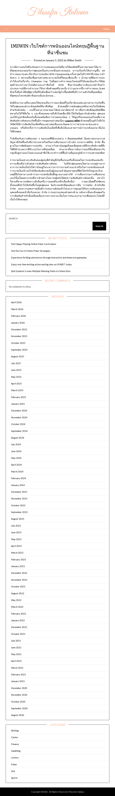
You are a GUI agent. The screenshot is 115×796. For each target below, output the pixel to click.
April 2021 (16, 661)
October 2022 (18, 586)
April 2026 (16, 302)
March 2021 (17, 667)
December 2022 (19, 573)
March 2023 (17, 552)
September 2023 (19, 512)
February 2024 (18, 478)
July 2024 (16, 444)
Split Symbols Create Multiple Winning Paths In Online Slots (41, 271)
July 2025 (16, 363)
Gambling (16, 750)
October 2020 (18, 701)
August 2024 (17, 437)
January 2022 (18, 620)
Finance (15, 744)
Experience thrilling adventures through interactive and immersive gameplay (49, 257)
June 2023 (16, 532)
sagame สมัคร (72, 120)
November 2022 (19, 579)
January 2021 (18, 681)
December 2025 (19, 329)
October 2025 (18, 343)
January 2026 (18, 322)
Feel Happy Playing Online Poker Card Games (33, 244)
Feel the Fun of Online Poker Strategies (30, 250)
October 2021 (18, 634)
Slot (13, 771)
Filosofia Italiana (57, 12)
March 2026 (17, 309)
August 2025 (17, 356)
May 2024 (16, 458)
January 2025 (18, 403)
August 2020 (17, 715)
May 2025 (16, 376)
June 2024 (16, 451)
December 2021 (19, 627)
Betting (15, 730)
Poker (14, 764)
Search (13, 218)
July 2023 (16, 525)
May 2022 (16, 600)
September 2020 (19, 708)
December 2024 (19, 410)
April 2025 (16, 383)
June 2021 (16, 647)
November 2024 (19, 417)
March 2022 (17, 606)
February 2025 (18, 397)
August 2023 (17, 518)
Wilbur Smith (74, 60)
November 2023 (19, 498)
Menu (106, 28)
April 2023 (16, 546)
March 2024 (17, 471)
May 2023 (16, 539)
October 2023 (18, 505)
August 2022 (17, 593)
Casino (14, 737)
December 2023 (19, 491)
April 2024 (16, 464)
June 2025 (16, 370)
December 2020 (19, 688)
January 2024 (18, 485)
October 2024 (18, 424)
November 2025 (19, 336)
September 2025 (19, 349)
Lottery (15, 757)
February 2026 (18, 315)
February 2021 (18, 674)
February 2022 (18, 613)
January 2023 (18, 566)
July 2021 (16, 640)
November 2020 (19, 694)
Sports (14, 777)
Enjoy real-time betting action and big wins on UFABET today (41, 264)
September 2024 (19, 431)
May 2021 (16, 654)
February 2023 (18, 559)
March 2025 (17, 390)
